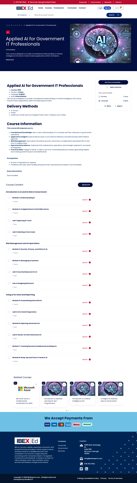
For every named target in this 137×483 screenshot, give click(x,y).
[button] (66, 410)
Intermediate (10, 50)
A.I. (22, 25)
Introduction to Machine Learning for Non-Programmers (53, 401)
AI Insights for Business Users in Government (109, 400)
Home (8, 25)
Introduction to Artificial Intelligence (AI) (81, 400)
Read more (10, 60)
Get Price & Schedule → (113, 82)
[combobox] (24, 15)
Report (118, 106)
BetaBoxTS (29, 479)
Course (15, 25)
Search (114, 15)
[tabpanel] (49, 130)
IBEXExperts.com (33, 477)
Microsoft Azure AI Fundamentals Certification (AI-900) (24, 401)
